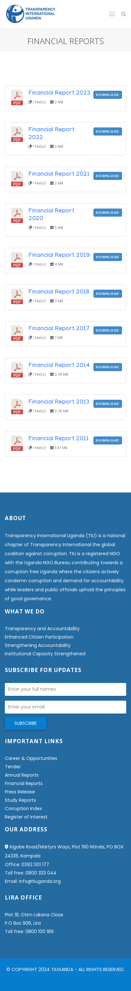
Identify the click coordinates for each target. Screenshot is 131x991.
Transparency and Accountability (42, 628)
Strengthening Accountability (38, 645)
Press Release (20, 792)
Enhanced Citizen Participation (39, 637)
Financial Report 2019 (59, 255)
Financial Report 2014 (59, 365)
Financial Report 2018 (59, 292)
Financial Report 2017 (59, 329)
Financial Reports (24, 783)
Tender (13, 766)
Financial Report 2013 (59, 402)
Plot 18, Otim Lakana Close (34, 915)
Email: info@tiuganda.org (33, 881)
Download (107, 94)
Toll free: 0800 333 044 (31, 873)
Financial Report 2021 (59, 174)
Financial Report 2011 (59, 439)
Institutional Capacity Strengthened (45, 653)
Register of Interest (26, 817)
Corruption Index (23, 808)
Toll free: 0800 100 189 (29, 931)
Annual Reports (22, 775)
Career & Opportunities (31, 758)
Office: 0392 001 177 (27, 864)
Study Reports (20, 800)
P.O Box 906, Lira (23, 923)
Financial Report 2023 (59, 93)
